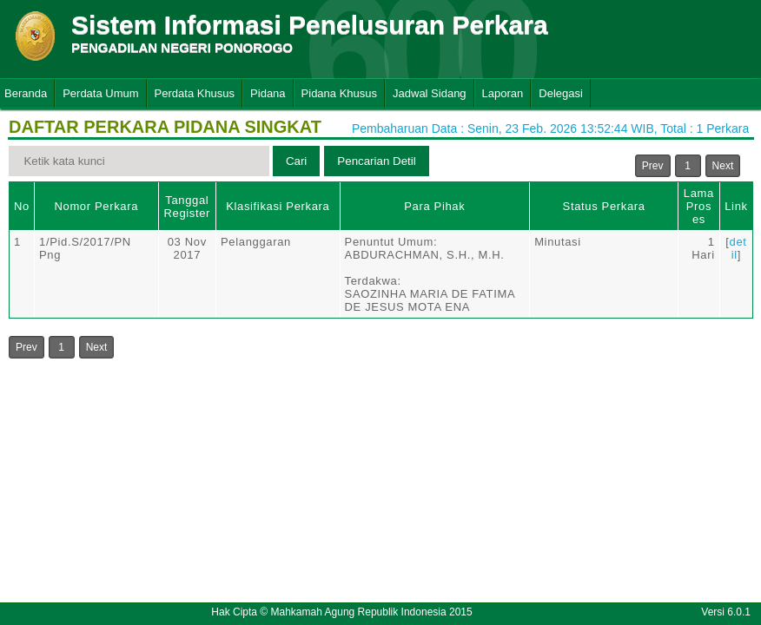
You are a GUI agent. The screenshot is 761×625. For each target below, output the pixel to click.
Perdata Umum (100, 93)
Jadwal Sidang (430, 93)
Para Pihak (434, 206)
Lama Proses (699, 206)
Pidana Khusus (339, 93)
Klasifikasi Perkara (277, 206)
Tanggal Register (186, 207)
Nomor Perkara (96, 206)
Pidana (267, 93)
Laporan (503, 93)
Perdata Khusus (195, 93)
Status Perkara (604, 206)
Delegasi (561, 93)
